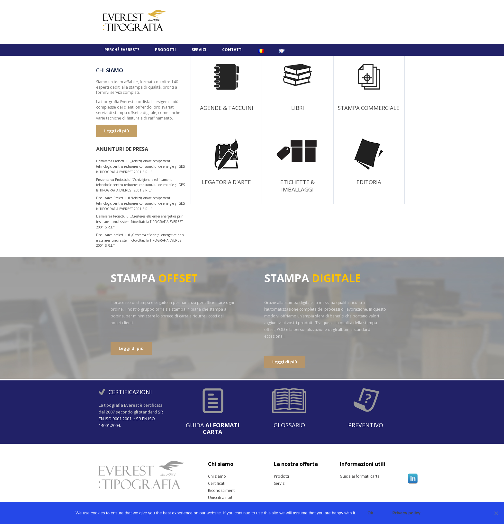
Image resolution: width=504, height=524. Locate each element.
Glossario (289, 425)
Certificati (216, 483)
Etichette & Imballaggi (297, 185)
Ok (370, 513)
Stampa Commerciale (369, 107)
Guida (212, 428)
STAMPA (154, 278)
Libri (297, 107)
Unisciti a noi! (216, 497)
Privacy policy (406, 513)
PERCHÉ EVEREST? (121, 49)
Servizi (199, 49)
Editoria (368, 182)
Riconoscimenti (216, 490)
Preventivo (365, 425)
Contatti (232, 49)
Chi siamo (216, 476)
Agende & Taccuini (226, 107)
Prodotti (165, 49)
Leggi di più (116, 131)
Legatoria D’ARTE (226, 182)
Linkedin (413, 478)
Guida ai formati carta (348, 476)
